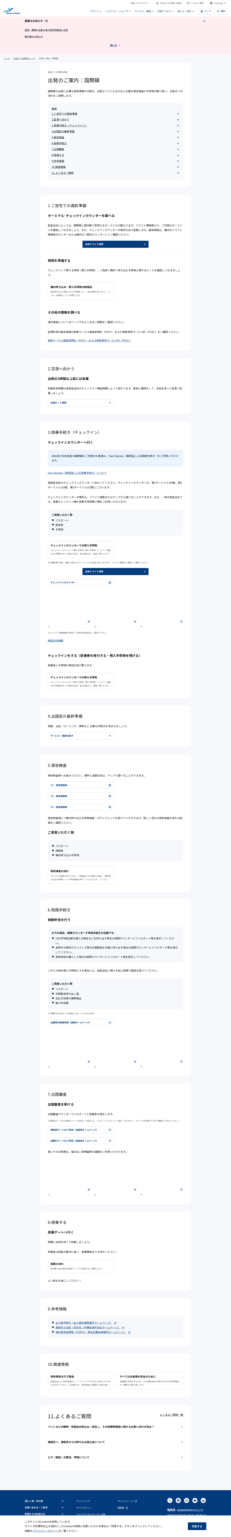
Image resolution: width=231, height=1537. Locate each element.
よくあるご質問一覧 (171, 1415)
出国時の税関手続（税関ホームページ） (81, 1022)
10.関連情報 (115, 167)
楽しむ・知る (186, 11)
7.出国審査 (115, 149)
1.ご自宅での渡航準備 (115, 114)
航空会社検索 (55, 640)
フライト (96, 11)
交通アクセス (166, 11)
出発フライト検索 (115, 244)
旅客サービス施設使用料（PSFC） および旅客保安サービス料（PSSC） (90, 340)
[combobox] (218, 3)
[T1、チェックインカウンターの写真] (69, 607)
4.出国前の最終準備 (115, 131)
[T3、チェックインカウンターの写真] (161, 607)
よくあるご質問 (195, 3)
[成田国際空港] (12, 11)
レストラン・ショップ (118, 11)
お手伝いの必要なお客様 (168, 3)
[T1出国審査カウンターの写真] (69, 1175)
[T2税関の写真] (115, 1047)
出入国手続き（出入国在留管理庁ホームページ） (86, 1323)
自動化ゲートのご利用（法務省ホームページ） (81, 1140)
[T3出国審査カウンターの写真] (161, 1175)
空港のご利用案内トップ (24, 58)
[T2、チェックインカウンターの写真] (115, 607)
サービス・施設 (144, 11)
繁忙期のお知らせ (34, 36)
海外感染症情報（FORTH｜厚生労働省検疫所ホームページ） (93, 1332)
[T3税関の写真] (161, 1047)
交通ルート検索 (81, 402)
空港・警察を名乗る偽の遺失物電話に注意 (46, 30)
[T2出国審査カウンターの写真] (115, 1175)
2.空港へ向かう (115, 119)
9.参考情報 (115, 161)
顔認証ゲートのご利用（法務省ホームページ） (81, 1129)
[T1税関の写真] (69, 1047)
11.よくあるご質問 (115, 173)
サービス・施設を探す (81, 735)
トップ (7, 58)
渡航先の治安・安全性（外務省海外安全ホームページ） (90, 1327)
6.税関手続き (115, 143)
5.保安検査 (115, 137)
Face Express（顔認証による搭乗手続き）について (77, 473)
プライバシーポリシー (46, 1531)
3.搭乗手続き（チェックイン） (115, 125)
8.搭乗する (115, 155)
